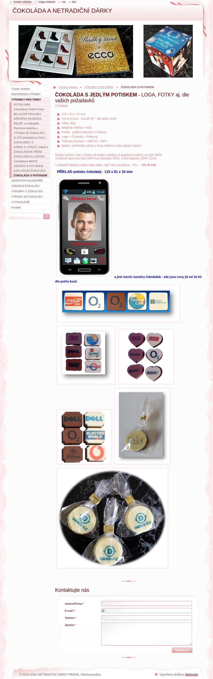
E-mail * (70, 610)
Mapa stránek (47, 1)
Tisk (74, 1)
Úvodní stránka (68, 87)
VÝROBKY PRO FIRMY (99, 87)
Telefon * (70, 617)
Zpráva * (70, 625)
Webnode (191, 674)
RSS (64, 1)
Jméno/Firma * (74, 603)
